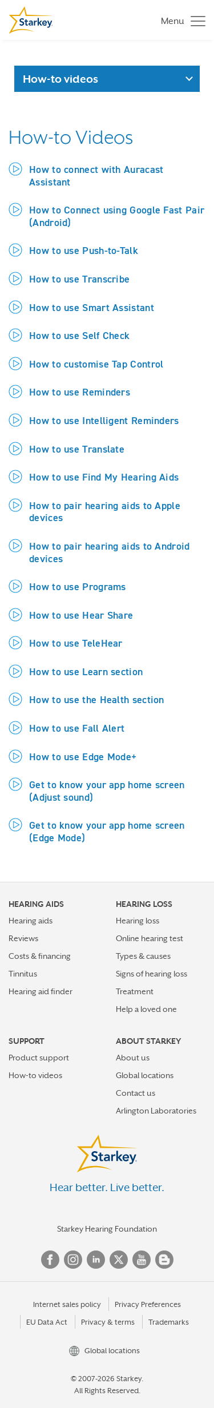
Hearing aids (31, 920)
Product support (39, 1057)
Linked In (96, 1259)
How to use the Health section (96, 699)
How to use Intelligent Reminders (104, 420)
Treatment (135, 991)
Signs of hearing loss (151, 973)
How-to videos (35, 1075)
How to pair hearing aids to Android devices (109, 552)
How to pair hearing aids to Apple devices (104, 512)
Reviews (23, 938)
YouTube (141, 1259)
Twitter (119, 1259)
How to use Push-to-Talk (83, 250)
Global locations (144, 1075)
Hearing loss (137, 920)
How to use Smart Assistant (91, 307)
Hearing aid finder (40, 991)
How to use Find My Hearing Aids (104, 476)
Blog (164, 1259)
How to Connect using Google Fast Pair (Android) (116, 216)
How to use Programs (77, 586)
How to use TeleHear (76, 642)
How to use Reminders (79, 391)
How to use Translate (76, 448)
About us (133, 1057)
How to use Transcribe (79, 278)
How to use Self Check (79, 335)
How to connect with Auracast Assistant (96, 175)
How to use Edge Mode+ (82, 756)
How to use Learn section (86, 671)
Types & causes (143, 956)
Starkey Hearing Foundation (107, 1228)
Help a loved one (146, 1009)
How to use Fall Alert (76, 728)
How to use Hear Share (81, 615)
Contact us (135, 1093)
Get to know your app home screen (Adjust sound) (107, 791)
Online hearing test (149, 938)
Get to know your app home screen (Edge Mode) (107, 831)
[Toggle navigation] (180, 20)
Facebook (50, 1259)
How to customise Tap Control (96, 363)
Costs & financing (40, 956)
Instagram (73, 1259)
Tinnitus (23, 973)
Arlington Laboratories (156, 1110)
